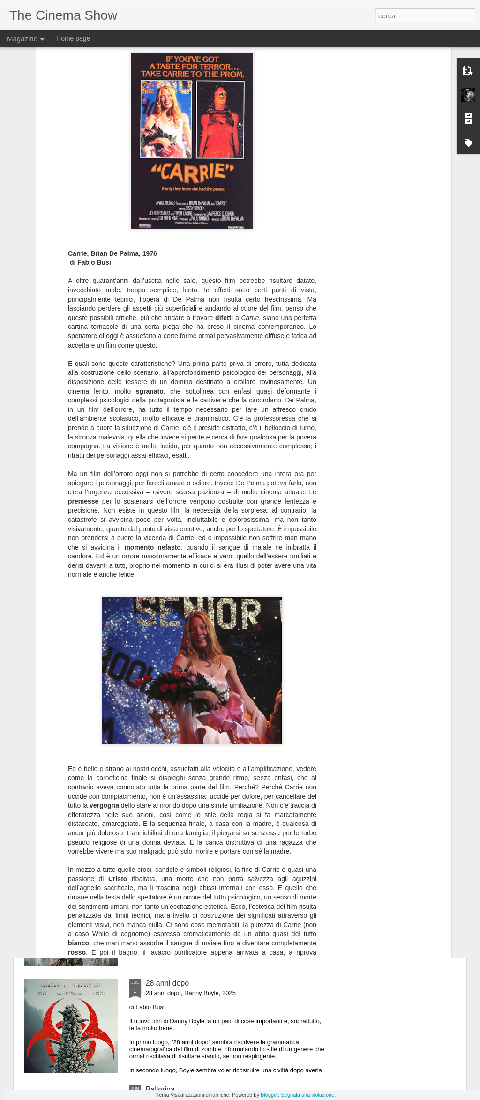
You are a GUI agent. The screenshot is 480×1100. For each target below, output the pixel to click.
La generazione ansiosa (185, 664)
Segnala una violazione (307, 1095)
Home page (73, 38)
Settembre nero (171, 770)
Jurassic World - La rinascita (193, 877)
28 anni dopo (167, 983)
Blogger (269, 1095)
